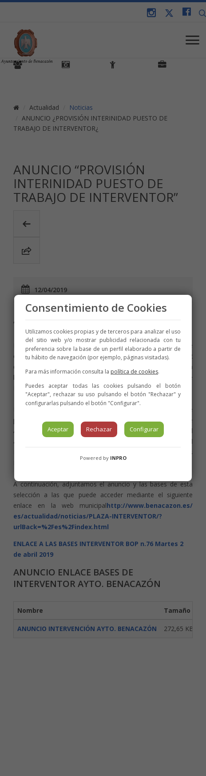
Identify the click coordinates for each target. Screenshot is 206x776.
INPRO (118, 457)
